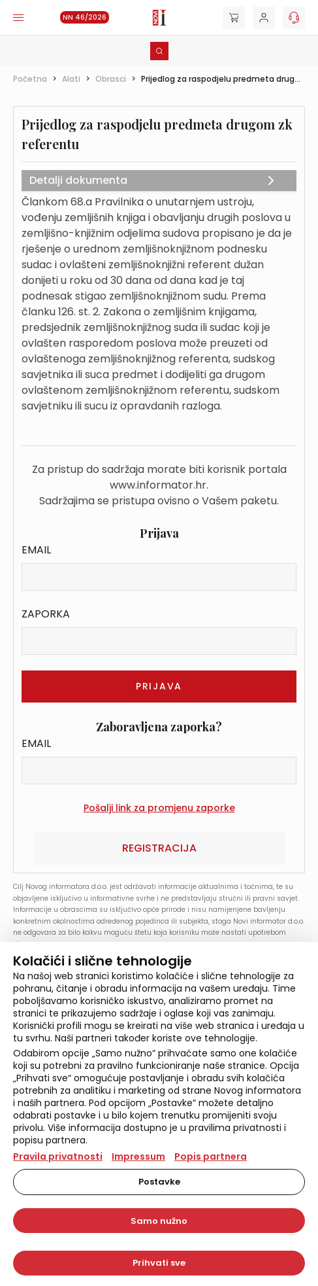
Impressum (138, 1156)
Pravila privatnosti (58, 1156)
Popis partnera (210, 1156)
